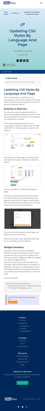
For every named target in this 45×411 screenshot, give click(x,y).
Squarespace (25, 331)
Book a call (22, 383)
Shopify (23, 328)
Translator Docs (22, 362)
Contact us (13, 302)
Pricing (22, 320)
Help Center (6, 13)
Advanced (15, 13)
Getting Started (22, 356)
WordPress (25, 326)
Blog (22, 365)
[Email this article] (27, 60)
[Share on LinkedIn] (24, 60)
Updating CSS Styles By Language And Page (20, 82)
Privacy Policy (22, 346)
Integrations (22, 323)
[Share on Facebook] (18, 60)
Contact (22, 341)
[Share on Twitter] (21, 60)
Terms (22, 343)
